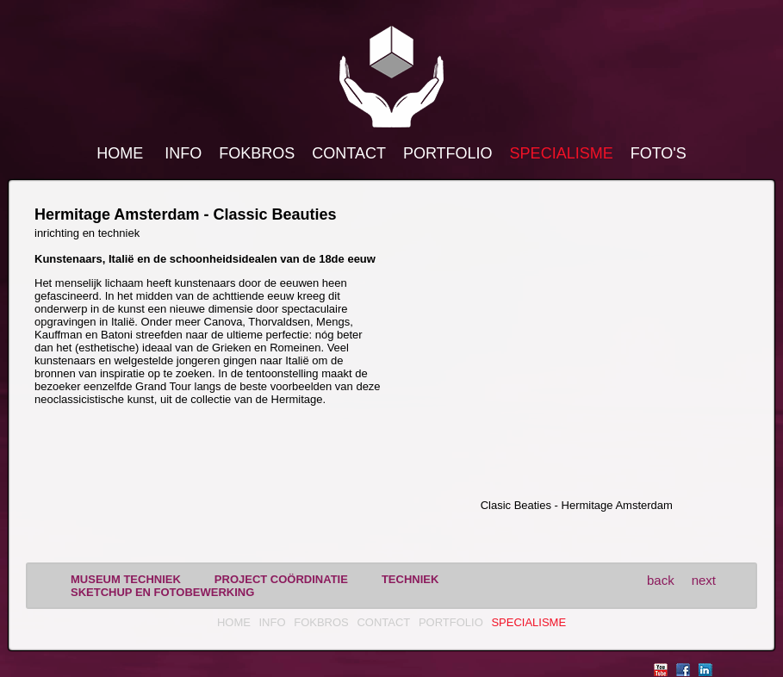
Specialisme (561, 153)
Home (119, 153)
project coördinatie (281, 579)
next (704, 580)
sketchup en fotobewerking (162, 592)
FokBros (257, 153)
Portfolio (448, 153)
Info (183, 153)
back (660, 580)
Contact (349, 153)
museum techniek (126, 579)
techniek (410, 579)
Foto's (659, 153)
